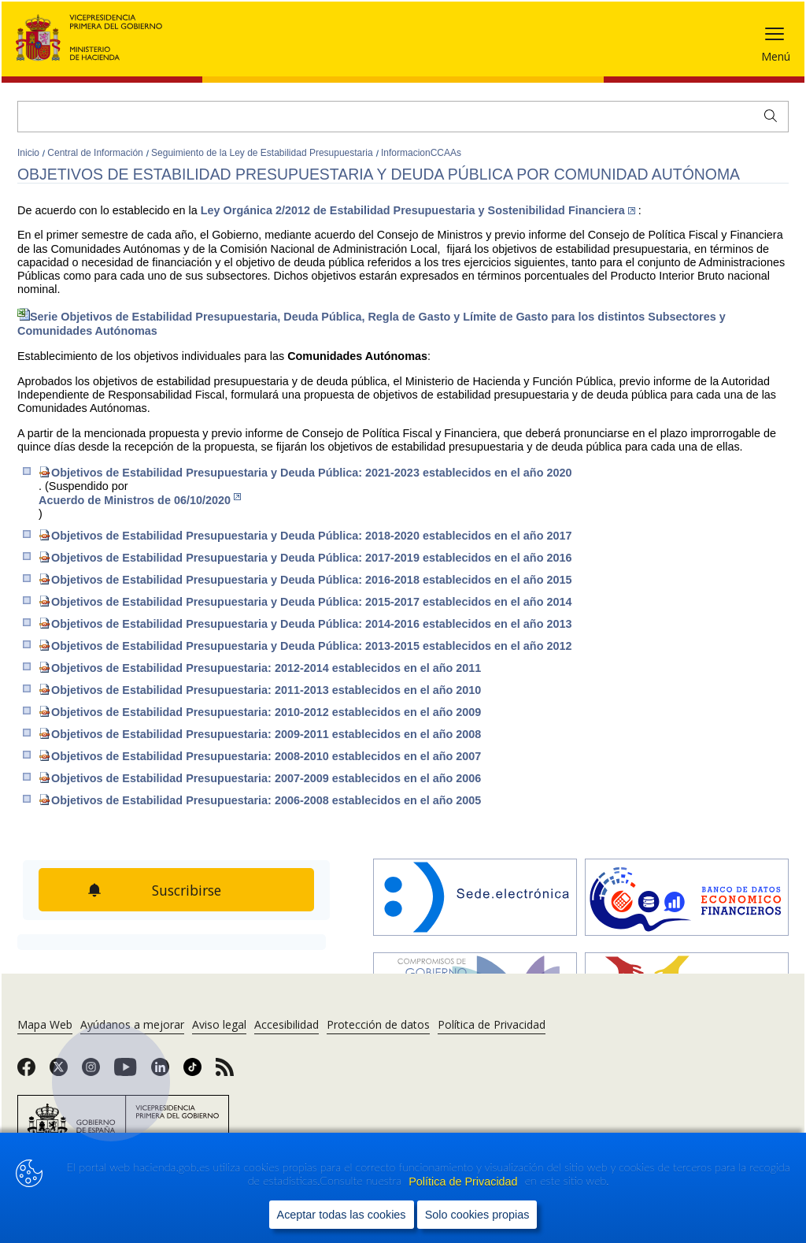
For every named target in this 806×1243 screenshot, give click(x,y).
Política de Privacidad (464, 1181)
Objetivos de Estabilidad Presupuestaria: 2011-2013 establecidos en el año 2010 (260, 689)
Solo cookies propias (477, 1214)
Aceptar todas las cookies (341, 1214)
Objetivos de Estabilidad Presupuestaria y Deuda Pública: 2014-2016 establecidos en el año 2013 (305, 623)
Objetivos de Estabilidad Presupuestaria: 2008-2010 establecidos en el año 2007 (260, 755)
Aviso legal (219, 1024)
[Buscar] (403, 116)
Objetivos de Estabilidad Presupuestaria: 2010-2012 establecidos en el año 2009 (260, 711)
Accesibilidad (286, 1024)
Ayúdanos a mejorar (132, 1024)
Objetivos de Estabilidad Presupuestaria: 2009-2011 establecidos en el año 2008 (260, 733)
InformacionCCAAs (421, 152)
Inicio (29, 152)
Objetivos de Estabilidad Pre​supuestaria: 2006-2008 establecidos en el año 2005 (260, 800)
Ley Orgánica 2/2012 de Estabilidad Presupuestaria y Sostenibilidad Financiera (418, 210)
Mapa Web (44, 1024)
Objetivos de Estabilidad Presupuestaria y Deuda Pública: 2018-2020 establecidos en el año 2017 (305, 535)
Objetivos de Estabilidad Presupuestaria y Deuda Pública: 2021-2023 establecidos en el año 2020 (305, 472)
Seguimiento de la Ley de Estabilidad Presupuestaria (263, 152)
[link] (26, 1072)
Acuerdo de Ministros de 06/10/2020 (140, 499)
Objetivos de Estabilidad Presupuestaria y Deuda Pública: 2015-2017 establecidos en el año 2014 (305, 601)
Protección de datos (378, 1024)
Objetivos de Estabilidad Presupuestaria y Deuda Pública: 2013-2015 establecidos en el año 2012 (305, 645)
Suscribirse (186, 890)
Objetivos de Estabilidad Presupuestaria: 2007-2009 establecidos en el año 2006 (260, 778)
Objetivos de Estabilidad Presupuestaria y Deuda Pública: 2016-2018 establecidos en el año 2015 (305, 579)
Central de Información (96, 152)
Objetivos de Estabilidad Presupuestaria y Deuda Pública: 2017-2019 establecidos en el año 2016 (305, 557)
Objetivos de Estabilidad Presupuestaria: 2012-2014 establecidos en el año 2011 (260, 667)
